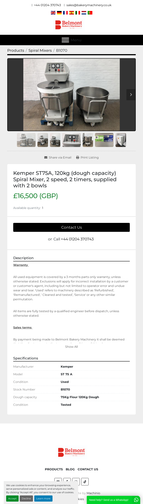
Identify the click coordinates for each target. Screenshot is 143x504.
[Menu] (65, 40)
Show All (71, 346)
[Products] (15, 50)
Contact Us (71, 227)
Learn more (43, 498)
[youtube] (58, 472)
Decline (26, 498)
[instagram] (76, 472)
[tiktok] (85, 472)
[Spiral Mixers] (40, 50)
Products (54, 460)
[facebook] (67, 472)
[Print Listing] (87, 157)
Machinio (93, 484)
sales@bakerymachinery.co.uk (89, 5)
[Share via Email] (58, 157)
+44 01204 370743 (47, 5)
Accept (12, 498)
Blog (70, 460)
